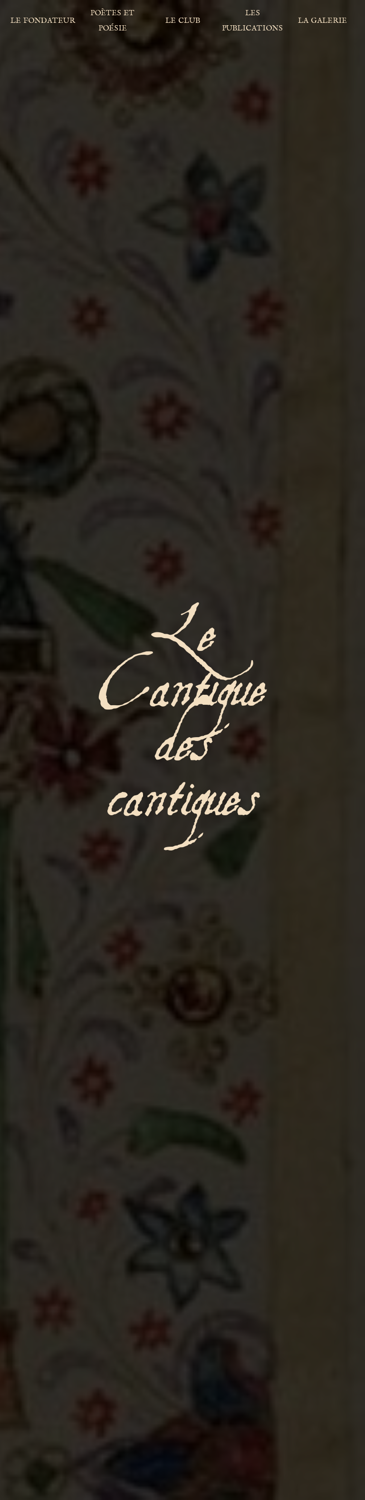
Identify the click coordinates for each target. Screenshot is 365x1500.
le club (182, 20)
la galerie (322, 20)
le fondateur (42, 20)
